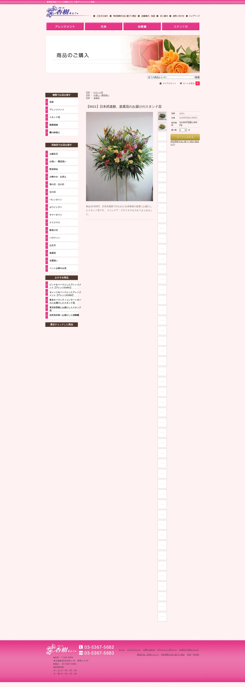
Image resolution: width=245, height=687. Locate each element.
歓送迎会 (53, 169)
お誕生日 (53, 154)
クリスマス (54, 222)
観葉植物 (53, 125)
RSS (189, 655)
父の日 (52, 192)
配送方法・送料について (148, 655)
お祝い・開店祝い (101, 95)
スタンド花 (98, 92)
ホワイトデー (55, 207)
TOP (88, 92)
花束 (51, 102)
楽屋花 (96, 98)
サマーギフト (55, 215)
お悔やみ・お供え (57, 177)
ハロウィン (54, 238)
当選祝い (53, 260)
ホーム (122, 650)
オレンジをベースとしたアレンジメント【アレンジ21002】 (65, 293)
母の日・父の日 (56, 184)
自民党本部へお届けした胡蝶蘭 (64, 315)
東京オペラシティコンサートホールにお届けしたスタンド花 (65, 301)
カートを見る (191, 83)
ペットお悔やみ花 (57, 268)
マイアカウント (169, 83)
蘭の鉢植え (54, 132)
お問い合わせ (149, 650)
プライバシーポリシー (167, 650)
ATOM (196, 655)
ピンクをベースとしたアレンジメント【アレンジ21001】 (65, 286)
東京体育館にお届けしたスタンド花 (65, 308)
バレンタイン (55, 199)
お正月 (52, 245)
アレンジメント (56, 109)
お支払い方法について (189, 650)
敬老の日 (53, 230)
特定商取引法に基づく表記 (173, 655)
